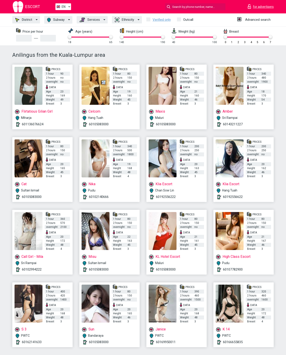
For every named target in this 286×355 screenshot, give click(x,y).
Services (90, 20)
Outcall (188, 20)
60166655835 (233, 342)
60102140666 (99, 197)
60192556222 (166, 197)
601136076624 (32, 124)
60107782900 (233, 269)
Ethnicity (124, 20)
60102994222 (32, 269)
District (23, 20)
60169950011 (166, 342)
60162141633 (32, 342)
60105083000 (99, 124)
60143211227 (233, 124)
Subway (56, 20)
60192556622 (233, 197)
